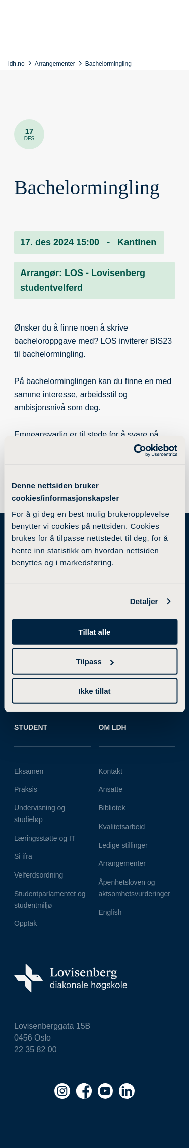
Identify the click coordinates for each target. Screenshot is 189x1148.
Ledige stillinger (123, 845)
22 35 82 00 (35, 1049)
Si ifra (23, 856)
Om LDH (113, 727)
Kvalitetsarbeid (122, 827)
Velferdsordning (38, 875)
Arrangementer (122, 863)
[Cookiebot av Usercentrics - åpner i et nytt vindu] (134, 450)
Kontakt (110, 771)
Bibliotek (112, 808)
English (110, 912)
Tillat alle (95, 631)
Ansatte (110, 789)
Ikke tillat (94, 691)
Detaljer (144, 601)
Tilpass (95, 661)
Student (30, 727)
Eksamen (28, 771)
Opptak (25, 923)
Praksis (25, 789)
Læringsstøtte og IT (44, 838)
